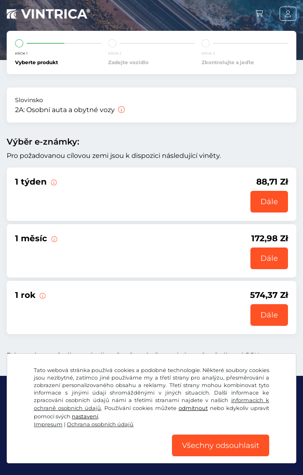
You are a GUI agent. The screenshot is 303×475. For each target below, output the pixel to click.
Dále (269, 201)
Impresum (48, 424)
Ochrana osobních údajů (100, 424)
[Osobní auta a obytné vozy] (120, 110)
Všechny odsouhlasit (220, 445)
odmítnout (193, 408)
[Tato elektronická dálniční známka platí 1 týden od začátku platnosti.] (53, 182)
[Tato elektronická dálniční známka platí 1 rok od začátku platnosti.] (41, 295)
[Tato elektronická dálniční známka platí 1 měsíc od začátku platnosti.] (53, 238)
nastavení (85, 416)
